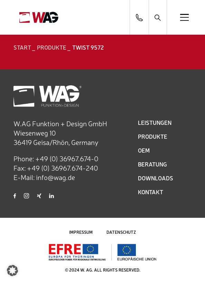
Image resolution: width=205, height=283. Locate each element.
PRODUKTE (152, 136)
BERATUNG (152, 164)
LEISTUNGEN (154, 122)
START (22, 47)
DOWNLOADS (155, 178)
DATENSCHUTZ (121, 232)
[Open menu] (184, 17)
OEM (144, 150)
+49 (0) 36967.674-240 (62, 167)
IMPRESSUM (81, 232)
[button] (12, 270)
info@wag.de (55, 177)
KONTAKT (150, 192)
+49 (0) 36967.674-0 (67, 158)
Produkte (51, 47)
